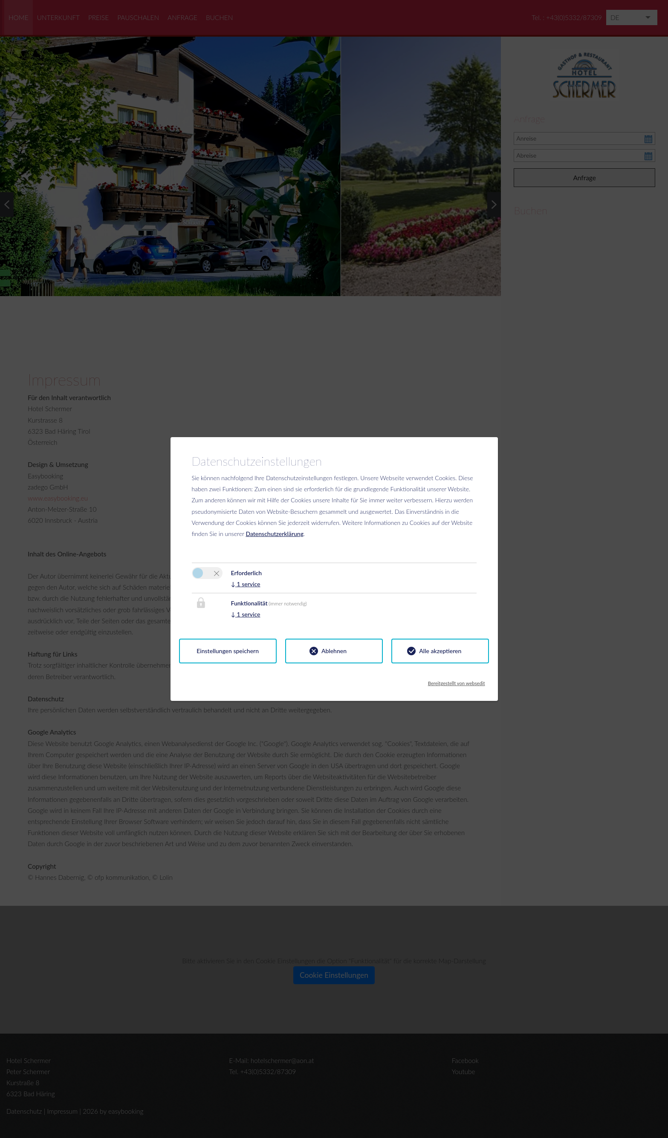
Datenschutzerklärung (275, 533)
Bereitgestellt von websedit (456, 680)
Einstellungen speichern (228, 650)
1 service (245, 584)
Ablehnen (334, 650)
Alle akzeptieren (440, 650)
